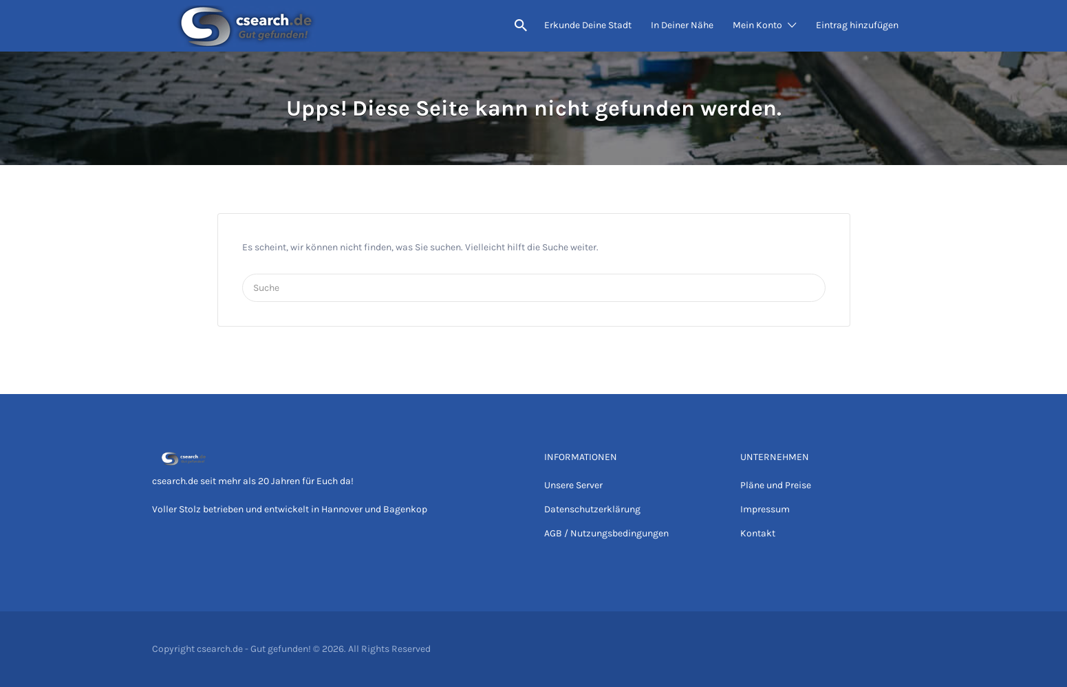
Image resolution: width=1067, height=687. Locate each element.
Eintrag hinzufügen (857, 25)
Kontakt (757, 533)
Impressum (765, 509)
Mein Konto (757, 25)
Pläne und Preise (775, 485)
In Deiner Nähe (682, 25)
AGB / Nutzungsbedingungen (606, 533)
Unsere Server (573, 485)
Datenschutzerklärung (592, 509)
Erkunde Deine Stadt (588, 25)
